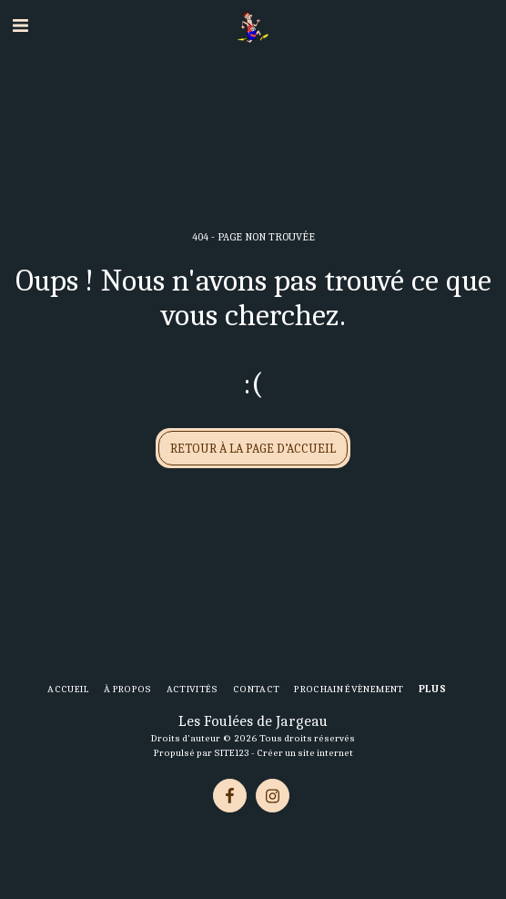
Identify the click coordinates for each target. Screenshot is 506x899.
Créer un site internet (305, 753)
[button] (20, 26)
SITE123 (231, 753)
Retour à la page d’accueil (253, 448)
